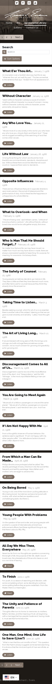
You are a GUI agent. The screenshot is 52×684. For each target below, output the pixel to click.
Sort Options (12, 58)
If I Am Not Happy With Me (22, 426)
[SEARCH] (28, 52)
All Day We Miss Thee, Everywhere (18, 547)
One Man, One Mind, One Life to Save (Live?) (24, 636)
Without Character (16, 96)
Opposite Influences (17, 181)
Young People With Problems (24, 515)
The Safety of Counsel (19, 271)
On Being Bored (14, 487)
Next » (18, 37)
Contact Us (32, 27)
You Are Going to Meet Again (23, 395)
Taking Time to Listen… (19, 302)
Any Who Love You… (17, 123)
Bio (18, 23)
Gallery (18, 27)
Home (9, 23)
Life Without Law (15, 154)
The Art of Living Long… (20, 333)
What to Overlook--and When (24, 212)
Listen (8, 85)
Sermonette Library (35, 23)
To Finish (9, 576)
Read (8, 566)
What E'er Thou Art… (17, 71)
